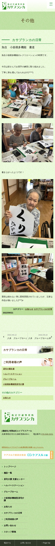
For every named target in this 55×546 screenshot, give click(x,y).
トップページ (10, 466)
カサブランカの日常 (43, 309)
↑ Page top (46, 543)
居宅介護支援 (8, 369)
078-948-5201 (47, 434)
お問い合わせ (10, 525)
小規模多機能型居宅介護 (13, 384)
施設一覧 (8, 473)
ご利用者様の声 (12, 362)
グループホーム (9, 379)
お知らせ (29, 309)
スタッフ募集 (10, 532)
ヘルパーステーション (12, 374)
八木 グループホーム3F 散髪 (40, 336)
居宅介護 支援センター (14, 479)
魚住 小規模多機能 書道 (18, 47)
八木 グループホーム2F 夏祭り (17, 336)
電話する (7, 543)
